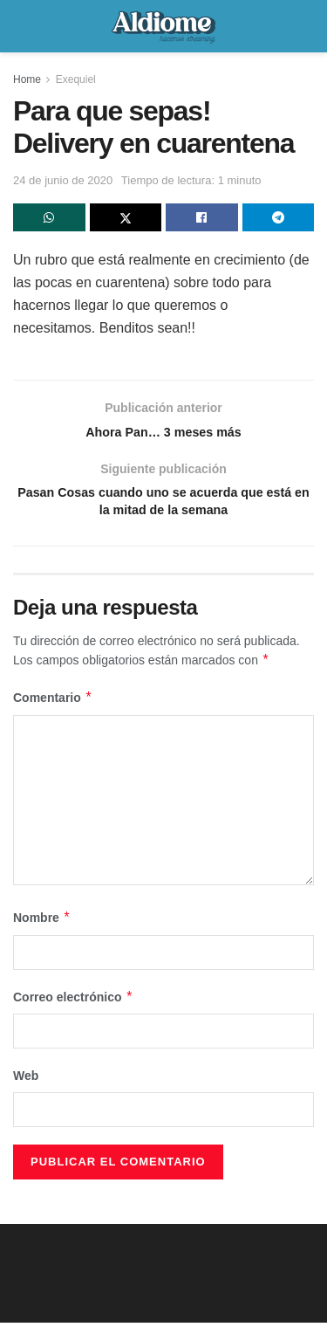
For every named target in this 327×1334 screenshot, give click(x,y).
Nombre (42, 929)
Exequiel (76, 79)
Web (25, 1087)
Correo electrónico (73, 1008)
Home (27, 79)
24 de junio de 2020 (62, 180)
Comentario (52, 709)
